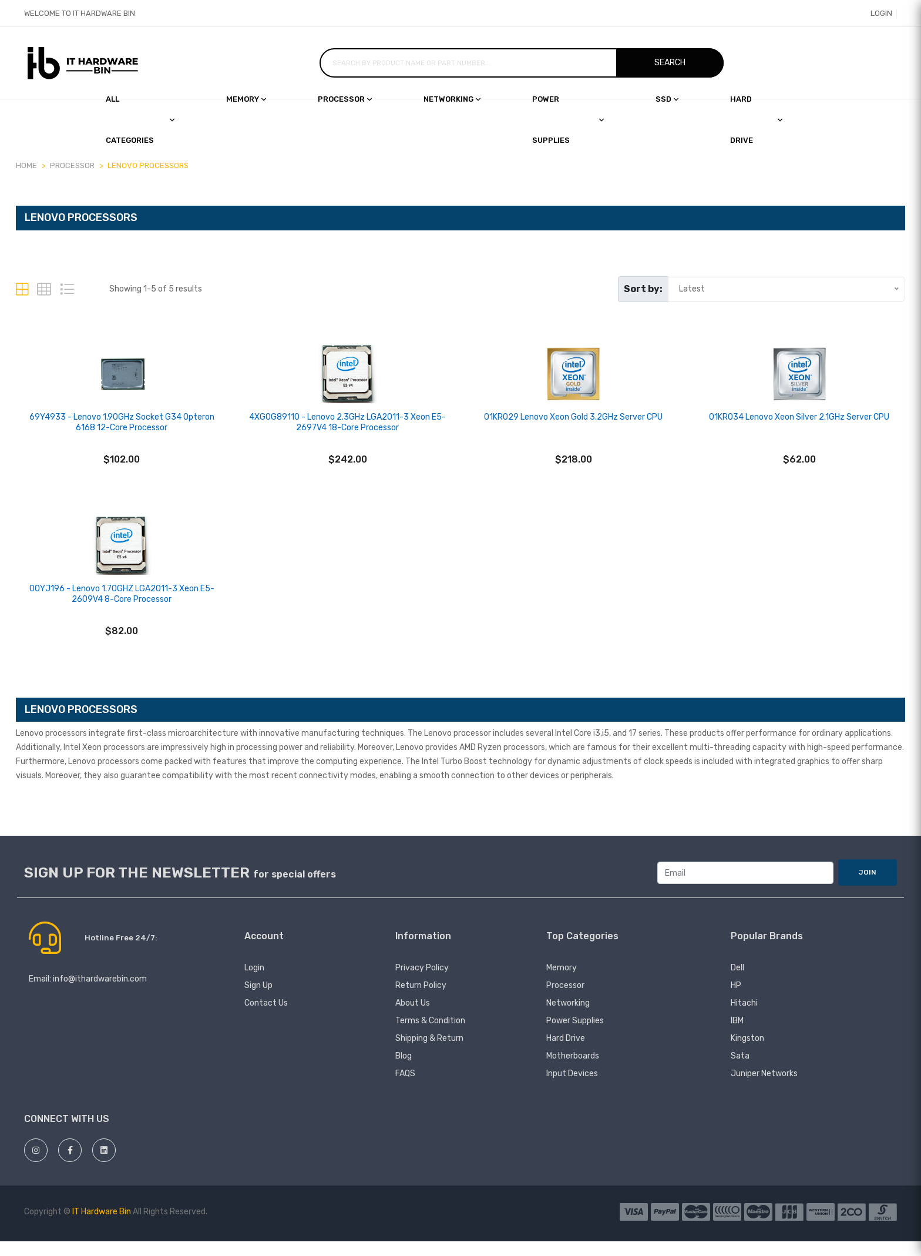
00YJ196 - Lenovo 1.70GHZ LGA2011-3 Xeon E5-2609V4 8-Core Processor (121, 608)
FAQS (405, 1088)
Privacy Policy (422, 982)
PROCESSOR (72, 165)
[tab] (22, 289)
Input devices (572, 1088)
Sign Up (258, 1000)
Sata (740, 1071)
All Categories (140, 120)
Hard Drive (565, 1053)
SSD (667, 99)
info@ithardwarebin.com (100, 994)
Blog (403, 1071)
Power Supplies (568, 120)
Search (669, 63)
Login (874, 13)
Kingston (747, 1053)
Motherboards (572, 1071)
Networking (451, 99)
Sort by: (643, 288)
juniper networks (764, 1088)
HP (736, 1000)
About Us (412, 1018)
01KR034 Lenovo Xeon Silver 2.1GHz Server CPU (799, 425)
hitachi (744, 1018)
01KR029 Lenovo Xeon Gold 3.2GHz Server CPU (573, 425)
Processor (345, 99)
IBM (737, 1035)
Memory (246, 99)
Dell (737, 982)
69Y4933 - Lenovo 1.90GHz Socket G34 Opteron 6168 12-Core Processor (121, 430)
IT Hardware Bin (101, 1226)
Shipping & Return (429, 1053)
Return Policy (420, 1000)
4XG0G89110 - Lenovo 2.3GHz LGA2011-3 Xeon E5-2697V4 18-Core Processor (347, 430)
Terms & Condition (430, 1035)
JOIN (867, 887)
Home (26, 165)
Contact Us (266, 1018)
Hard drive (756, 120)
